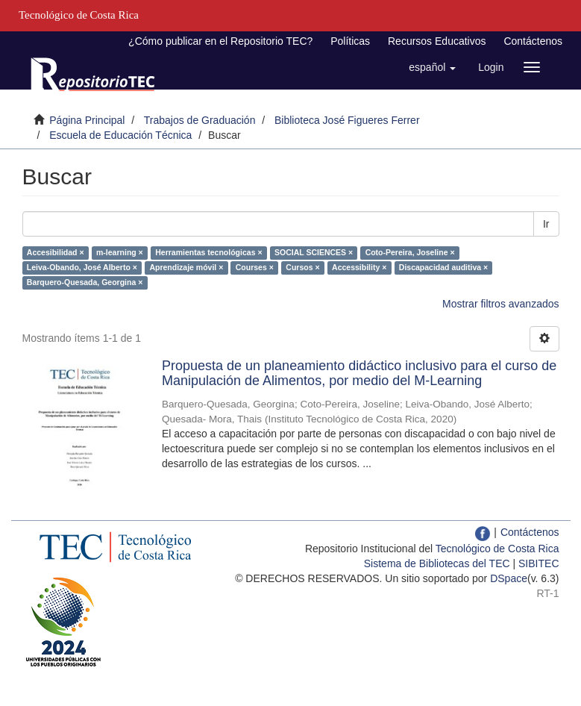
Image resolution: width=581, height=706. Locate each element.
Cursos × (302, 267)
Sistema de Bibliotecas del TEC (437, 563)
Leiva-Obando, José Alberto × (82, 267)
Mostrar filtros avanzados (500, 304)
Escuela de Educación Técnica (120, 135)
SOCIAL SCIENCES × (313, 252)
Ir (546, 224)
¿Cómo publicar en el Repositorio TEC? (220, 41)
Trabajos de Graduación (200, 120)
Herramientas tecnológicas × (208, 252)
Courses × (255, 267)
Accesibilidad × (55, 252)
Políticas (350, 41)
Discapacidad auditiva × (443, 267)
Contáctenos (532, 41)
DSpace (508, 578)
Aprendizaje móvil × (186, 267)
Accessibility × (359, 267)
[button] (432, 67)
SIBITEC (538, 563)
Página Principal (87, 120)
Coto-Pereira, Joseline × (410, 252)
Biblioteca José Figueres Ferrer (347, 120)
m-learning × (119, 252)
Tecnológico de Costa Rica (497, 549)
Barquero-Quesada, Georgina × (85, 282)
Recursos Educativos (437, 41)
